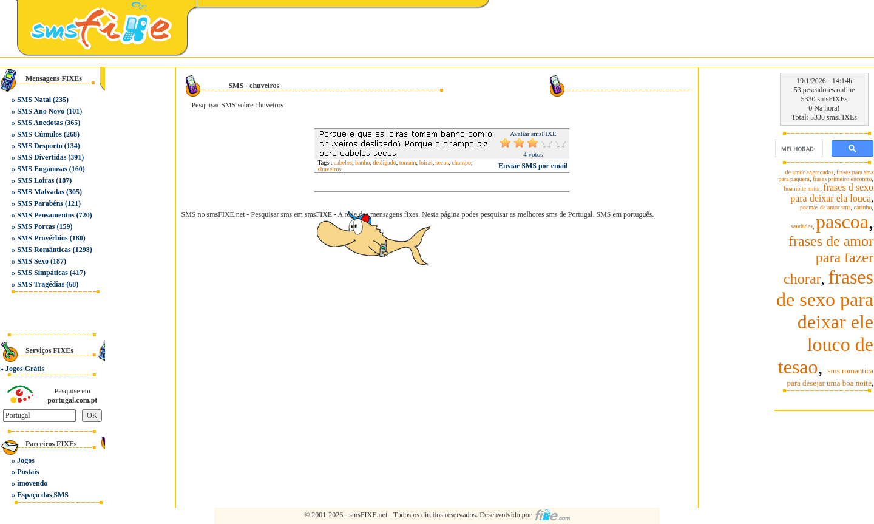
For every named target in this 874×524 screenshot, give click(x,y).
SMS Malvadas (40, 192)
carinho (863, 207)
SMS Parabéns (40, 203)
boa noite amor (802, 188)
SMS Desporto (39, 145)
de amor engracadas (809, 172)
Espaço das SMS (43, 495)
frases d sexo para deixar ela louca (831, 192)
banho (362, 162)
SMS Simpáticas (42, 272)
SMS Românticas (43, 249)
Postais (28, 472)
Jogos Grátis (24, 368)
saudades (802, 226)
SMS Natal (34, 99)
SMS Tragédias (40, 284)
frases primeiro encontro (842, 178)
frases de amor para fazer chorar (828, 260)
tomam (407, 162)
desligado (384, 162)
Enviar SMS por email (533, 166)
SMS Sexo (33, 261)
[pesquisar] (798, 148)
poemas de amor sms (825, 207)
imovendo (32, 483)
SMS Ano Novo (40, 111)
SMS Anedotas (40, 122)
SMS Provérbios (42, 238)
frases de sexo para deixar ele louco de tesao (824, 322)
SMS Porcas (36, 226)
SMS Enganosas (42, 169)
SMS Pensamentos (45, 215)
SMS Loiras (35, 180)
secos (442, 162)
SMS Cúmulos (39, 134)
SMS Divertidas (41, 157)
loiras (426, 162)
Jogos (26, 460)
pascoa (842, 222)
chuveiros (329, 169)
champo (461, 162)
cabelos (343, 162)
